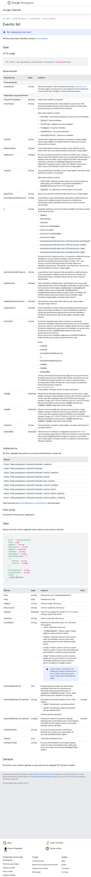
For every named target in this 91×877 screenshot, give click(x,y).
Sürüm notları (8, 871)
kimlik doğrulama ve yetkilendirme (33, 503)
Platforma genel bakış (11, 864)
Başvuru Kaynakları (49, 18)
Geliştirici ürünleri (9, 868)
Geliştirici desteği (9, 875)
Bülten (64, 865)
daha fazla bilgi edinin (46, 387)
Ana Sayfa (6, 18)
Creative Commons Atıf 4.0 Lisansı (43, 774)
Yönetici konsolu (38, 861)
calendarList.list (80, 87)
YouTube (65, 872)
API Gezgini (36, 872)
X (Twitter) (66, 868)
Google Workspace (19, 18)
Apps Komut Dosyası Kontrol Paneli (45, 865)
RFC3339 (82, 432)
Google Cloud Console (40, 868)
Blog (63, 861)
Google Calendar (12, 10)
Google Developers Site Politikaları (40, 777)
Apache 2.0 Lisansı (78, 774)
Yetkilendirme (16, 32)
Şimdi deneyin (42, 38)
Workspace (23, 2)
